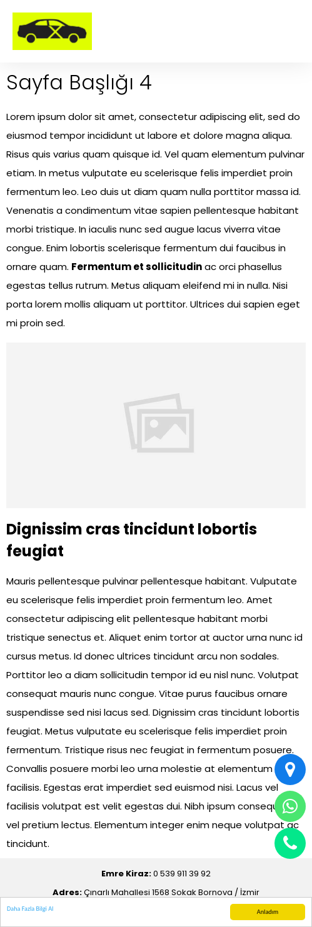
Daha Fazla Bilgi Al (30, 908)
